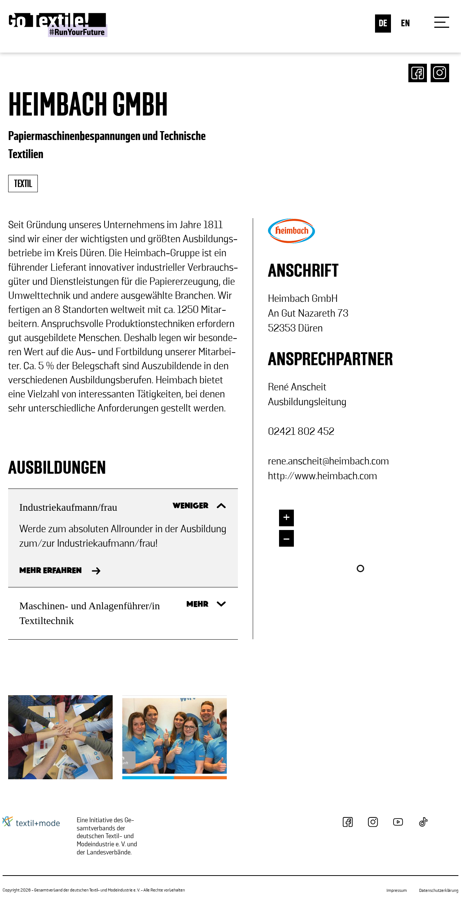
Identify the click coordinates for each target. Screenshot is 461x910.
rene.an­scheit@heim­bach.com (328, 461)
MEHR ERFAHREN (50, 571)
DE (383, 23)
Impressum (397, 890)
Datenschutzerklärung (438, 890)
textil (23, 184)
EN (405, 23)
